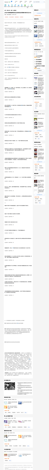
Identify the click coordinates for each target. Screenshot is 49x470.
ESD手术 (18, 412)
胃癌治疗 (18, 6)
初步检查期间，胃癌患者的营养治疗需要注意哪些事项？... (41, 36)
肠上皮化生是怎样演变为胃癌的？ (26, 403)
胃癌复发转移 (37, 142)
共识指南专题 (7, 449)
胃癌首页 (5, 6)
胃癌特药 (15, 6)
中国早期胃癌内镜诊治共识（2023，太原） (26, 455)
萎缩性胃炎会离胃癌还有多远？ (12, 436)
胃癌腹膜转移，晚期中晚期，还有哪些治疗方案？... (41, 154)
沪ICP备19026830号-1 (20, 465)
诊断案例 (6, 445)
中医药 (20, 445)
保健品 (41, 198)
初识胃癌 (8, 6)
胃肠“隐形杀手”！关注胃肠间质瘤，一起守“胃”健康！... (41, 123)
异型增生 (9, 412)
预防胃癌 (31, 6)
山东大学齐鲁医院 (39, 56)
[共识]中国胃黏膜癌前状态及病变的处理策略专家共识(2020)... (12, 455)
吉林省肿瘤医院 (38, 59)
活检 (10, 106)
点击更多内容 (39, 70)
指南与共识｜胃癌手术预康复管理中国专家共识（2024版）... (41, 32)
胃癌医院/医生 (37, 49)
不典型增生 (13, 412)
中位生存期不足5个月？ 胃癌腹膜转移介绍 (41, 150)
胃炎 (35, 138)
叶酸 (5, 412)
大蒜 (35, 200)
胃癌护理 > (36, 19)
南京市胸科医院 (38, 63)
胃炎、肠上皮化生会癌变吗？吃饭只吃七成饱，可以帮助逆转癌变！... (12, 407)
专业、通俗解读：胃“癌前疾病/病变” (26, 421)
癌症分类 (8, 10)
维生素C (36, 202)
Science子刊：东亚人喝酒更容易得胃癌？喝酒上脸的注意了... (41, 191)
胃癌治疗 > (36, 10)
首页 (5, 10)
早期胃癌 (36, 134)
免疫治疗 (36, 167)
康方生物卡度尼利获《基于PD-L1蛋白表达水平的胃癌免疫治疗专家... (41, 84)
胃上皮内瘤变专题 (8, 416)
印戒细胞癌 (36, 136)
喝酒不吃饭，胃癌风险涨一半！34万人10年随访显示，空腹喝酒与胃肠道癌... (41, 186)
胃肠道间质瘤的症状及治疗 (41, 127)
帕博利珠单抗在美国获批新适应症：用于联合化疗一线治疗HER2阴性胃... (41, 79)
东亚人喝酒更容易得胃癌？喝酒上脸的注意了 (41, 181)
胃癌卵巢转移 (41, 167)
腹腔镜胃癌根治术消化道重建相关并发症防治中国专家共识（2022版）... (41, 27)
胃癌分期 (41, 136)
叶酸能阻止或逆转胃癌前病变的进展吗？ (12, 403)
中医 (9, 67)
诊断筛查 (12, 6)
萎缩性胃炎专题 (7, 430)
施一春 (22, 412)
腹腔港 (36, 169)
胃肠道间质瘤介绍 (41, 118)
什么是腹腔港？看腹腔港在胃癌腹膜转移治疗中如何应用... (41, 158)
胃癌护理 (25, 6)
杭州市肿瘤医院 (38, 61)
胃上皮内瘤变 (15, 445)
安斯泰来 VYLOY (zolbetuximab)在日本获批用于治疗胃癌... (41, 93)
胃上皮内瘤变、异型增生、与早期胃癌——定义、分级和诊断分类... (12, 422)
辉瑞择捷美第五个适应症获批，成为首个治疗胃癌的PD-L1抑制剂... (41, 88)
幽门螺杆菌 (36, 198)
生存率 (40, 134)
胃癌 (11, 10)
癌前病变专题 (7, 397)
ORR (17, 323)
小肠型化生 (24, 445)
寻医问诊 (21, 6)
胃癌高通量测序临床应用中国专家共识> (24, 385)
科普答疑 (10, 445)
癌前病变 (6, 460)
